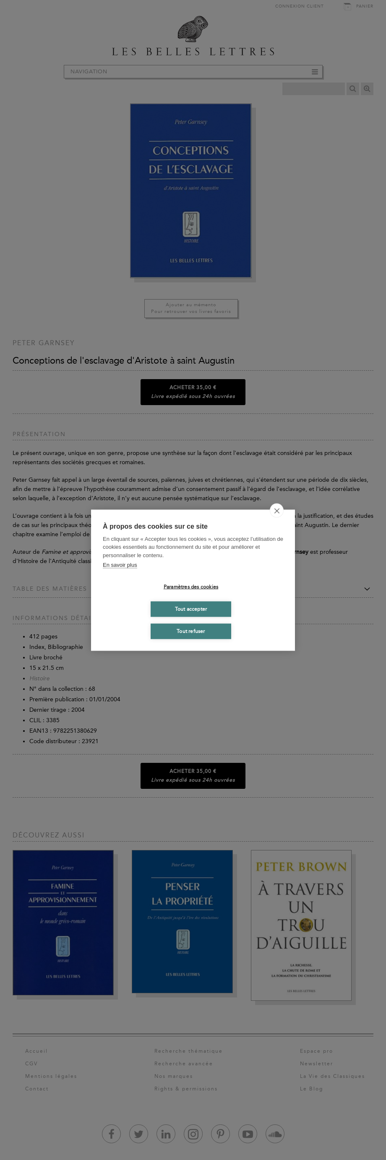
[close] (277, 510)
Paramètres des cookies (191, 587)
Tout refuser (191, 631)
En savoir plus (120, 565)
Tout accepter (191, 609)
